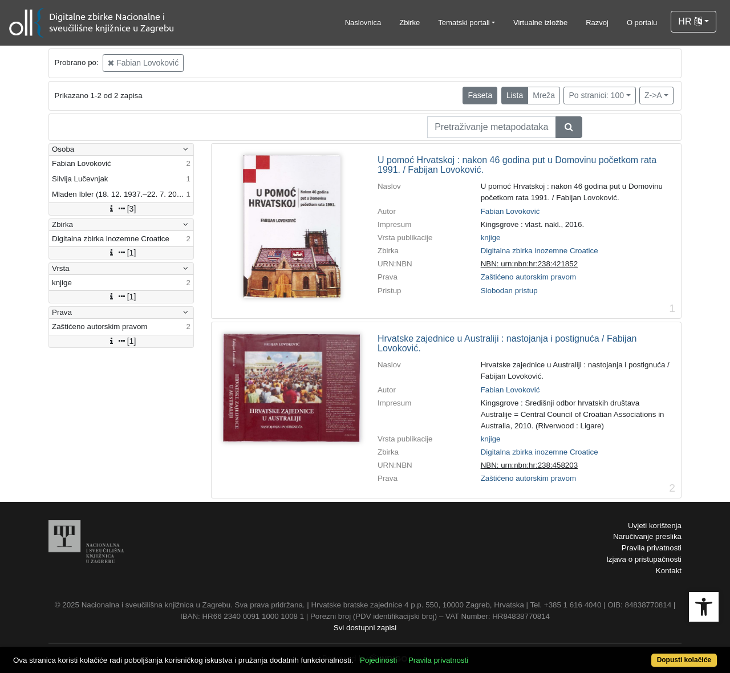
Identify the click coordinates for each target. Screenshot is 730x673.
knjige (491, 237)
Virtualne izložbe (540, 22)
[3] (121, 208)
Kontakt (669, 570)
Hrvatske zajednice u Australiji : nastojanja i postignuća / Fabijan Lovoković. (507, 344)
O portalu (642, 22)
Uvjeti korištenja (655, 525)
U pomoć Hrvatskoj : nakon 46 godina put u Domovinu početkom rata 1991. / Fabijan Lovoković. (517, 165)
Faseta (480, 95)
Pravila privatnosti (652, 548)
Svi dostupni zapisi (365, 627)
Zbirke (409, 22)
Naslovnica (363, 22)
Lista (515, 95)
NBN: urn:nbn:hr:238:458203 (529, 465)
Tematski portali (463, 22)
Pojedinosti (378, 660)
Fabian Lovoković (143, 62)
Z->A (653, 95)
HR (690, 21)
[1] (121, 252)
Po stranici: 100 (596, 95)
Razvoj (597, 22)
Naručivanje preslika (647, 536)
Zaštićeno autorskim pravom (528, 277)
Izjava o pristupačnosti (644, 559)
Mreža (544, 95)
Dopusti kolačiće (684, 660)
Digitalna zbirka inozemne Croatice (539, 250)
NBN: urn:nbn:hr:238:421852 (529, 264)
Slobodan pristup (509, 290)
